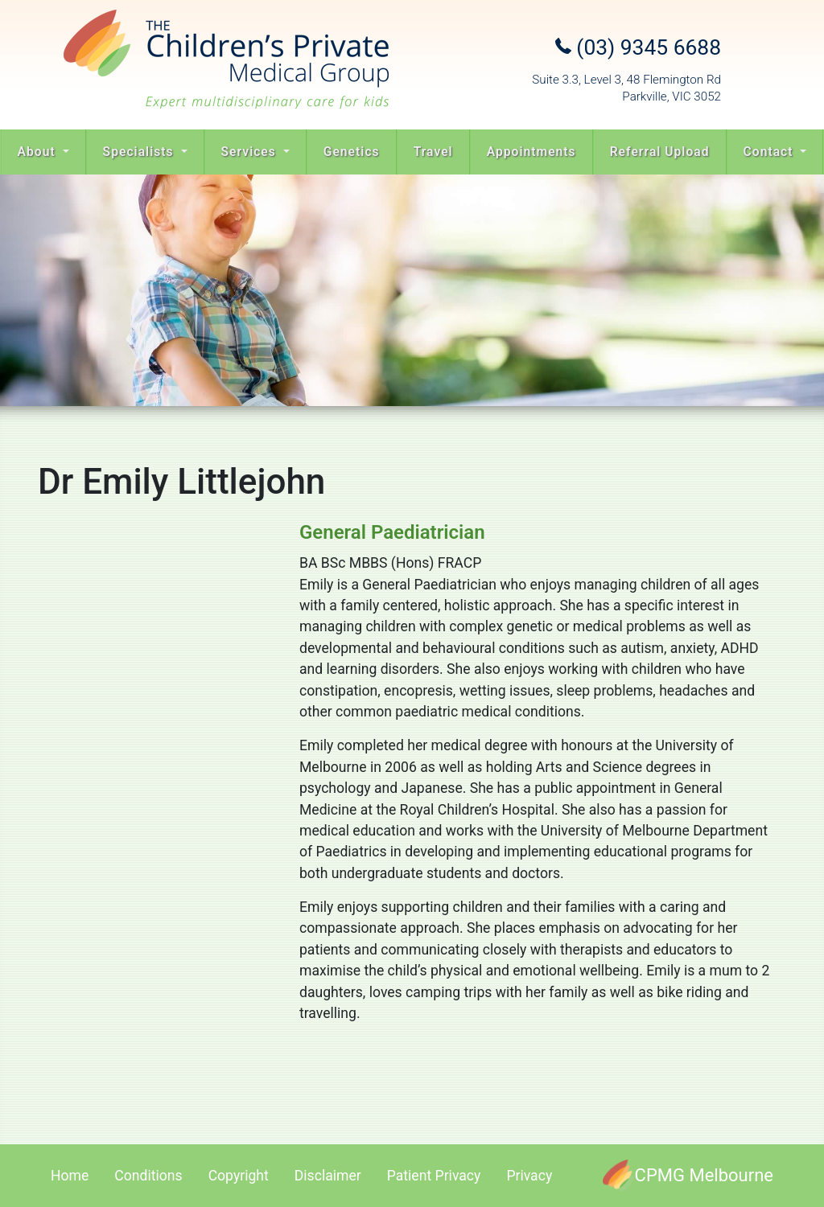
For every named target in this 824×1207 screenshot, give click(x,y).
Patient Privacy (434, 1176)
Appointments (531, 151)
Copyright (238, 1176)
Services (250, 151)
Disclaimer (328, 1176)
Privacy (529, 1176)
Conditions (148, 1176)
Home (70, 1176)
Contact (770, 151)
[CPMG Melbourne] (688, 1175)
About (39, 151)
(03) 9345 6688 (638, 47)
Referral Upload (660, 151)
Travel (433, 151)
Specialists (140, 151)
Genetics (351, 151)
